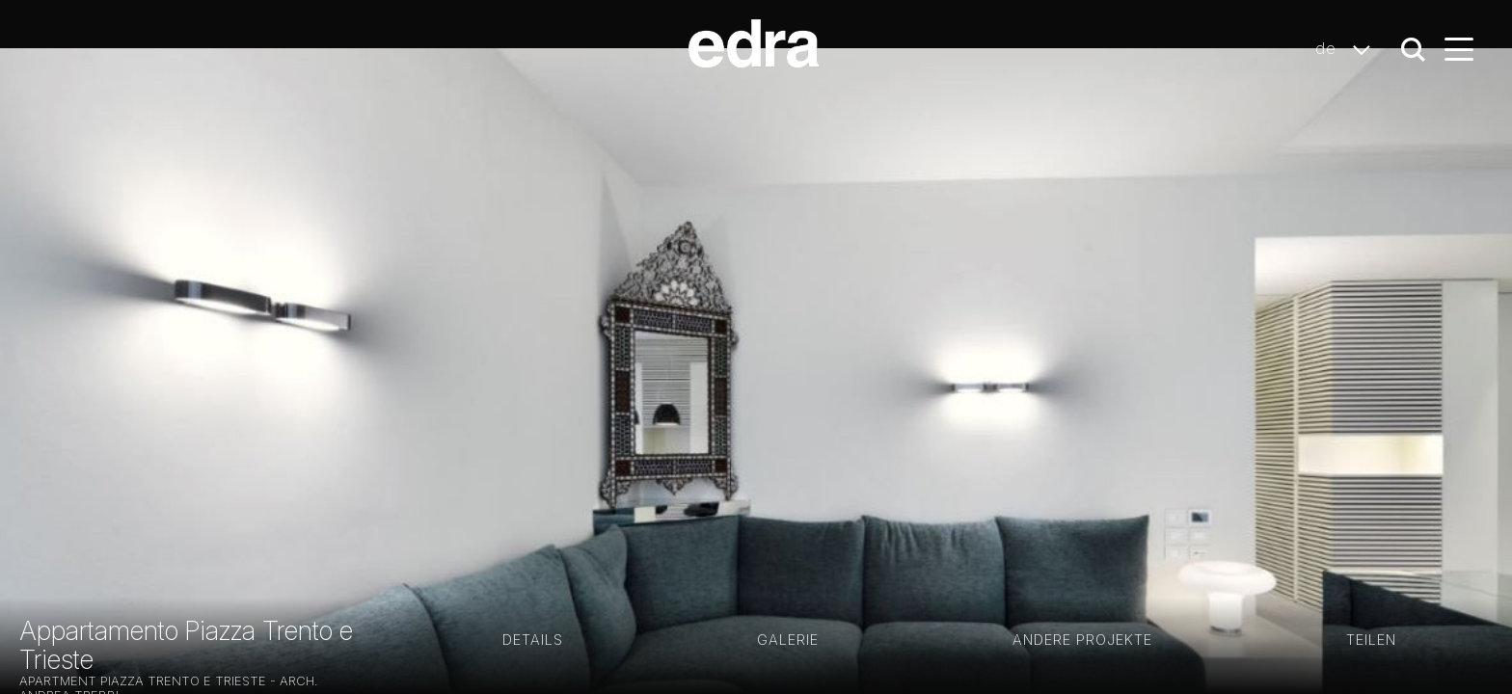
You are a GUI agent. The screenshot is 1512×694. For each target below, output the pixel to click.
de (1348, 49)
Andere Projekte (1082, 639)
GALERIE (788, 639)
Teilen (1371, 639)
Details (532, 639)
